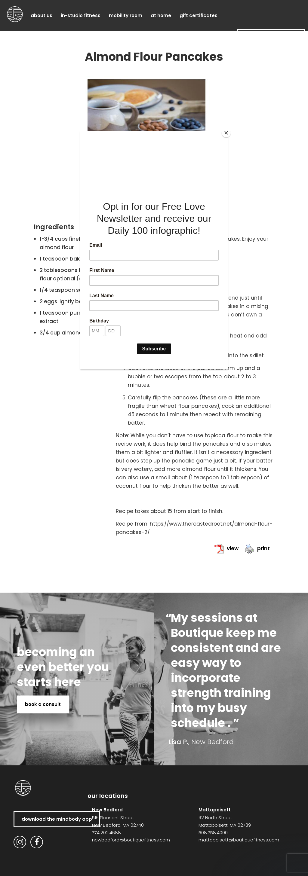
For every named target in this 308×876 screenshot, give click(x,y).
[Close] (226, 132)
